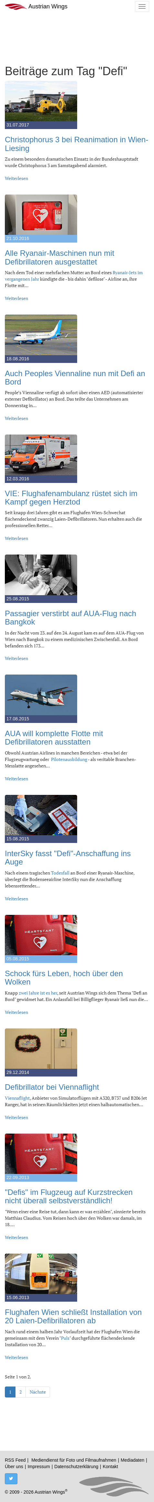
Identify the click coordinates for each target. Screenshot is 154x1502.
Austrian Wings (36, 6)
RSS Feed (15, 1460)
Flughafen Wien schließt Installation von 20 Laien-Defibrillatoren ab (73, 1316)
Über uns (14, 1466)
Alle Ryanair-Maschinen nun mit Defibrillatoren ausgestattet (59, 257)
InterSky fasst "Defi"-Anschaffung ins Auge (68, 857)
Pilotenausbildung (69, 759)
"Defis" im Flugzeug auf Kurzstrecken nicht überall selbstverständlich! (69, 1196)
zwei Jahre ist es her (38, 993)
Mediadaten (132, 1460)
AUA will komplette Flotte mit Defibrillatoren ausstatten (54, 737)
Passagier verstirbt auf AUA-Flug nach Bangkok (70, 617)
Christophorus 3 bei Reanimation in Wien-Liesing (76, 143)
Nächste (38, 1392)
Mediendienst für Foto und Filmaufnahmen (73, 1460)
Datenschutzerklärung (76, 1466)
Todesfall (60, 873)
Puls (65, 1338)
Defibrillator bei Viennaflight (52, 1087)
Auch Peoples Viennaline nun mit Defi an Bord (75, 377)
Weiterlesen (16, 178)
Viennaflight (17, 1098)
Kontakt (110, 1466)
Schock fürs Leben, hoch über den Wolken (64, 977)
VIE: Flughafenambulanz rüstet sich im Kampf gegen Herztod (71, 497)
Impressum (38, 1466)
